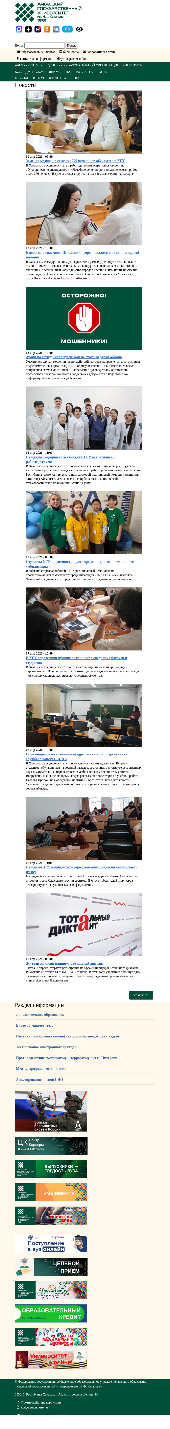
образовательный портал (36, 52)
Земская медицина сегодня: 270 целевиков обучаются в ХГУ (75, 161)
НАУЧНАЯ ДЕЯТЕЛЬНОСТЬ (86, 71)
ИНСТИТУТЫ (132, 65)
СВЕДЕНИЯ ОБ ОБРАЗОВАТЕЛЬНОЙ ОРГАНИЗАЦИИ (80, 65)
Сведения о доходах (33, 1407)
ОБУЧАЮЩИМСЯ (49, 71)
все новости (141, 995)
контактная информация (35, 58)
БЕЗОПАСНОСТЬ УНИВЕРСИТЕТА (40, 78)
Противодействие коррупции (39, 1402)
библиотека (69, 52)
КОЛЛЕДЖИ (24, 71)
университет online (72, 58)
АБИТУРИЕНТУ (26, 65)
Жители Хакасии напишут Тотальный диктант (65, 963)
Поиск (19, 45)
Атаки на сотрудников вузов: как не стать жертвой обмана (74, 357)
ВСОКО (74, 78)
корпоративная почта (99, 52)
